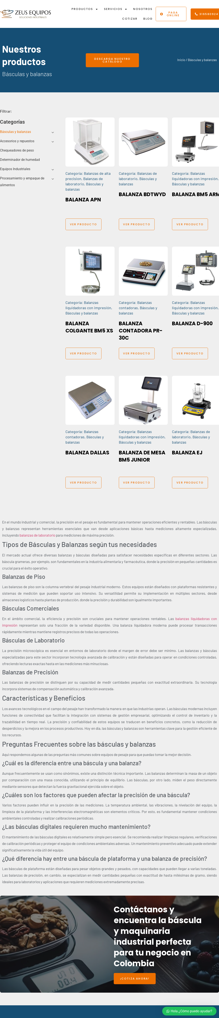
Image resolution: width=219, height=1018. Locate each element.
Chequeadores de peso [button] (17, 150)
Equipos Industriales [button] (15, 169)
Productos (85, 9)
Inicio (181, 60)
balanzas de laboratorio (37, 535)
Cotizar (129, 19)
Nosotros (142, 9)
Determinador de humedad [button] (20, 160)
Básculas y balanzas (188, 184)
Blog (147, 19)
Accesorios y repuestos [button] (17, 141)
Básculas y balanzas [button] (15, 132)
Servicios (116, 9)
